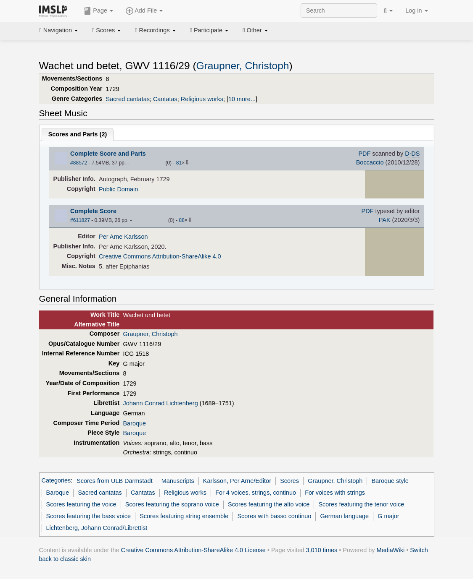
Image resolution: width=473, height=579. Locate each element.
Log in (416, 10)
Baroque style (389, 480)
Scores (106, 30)
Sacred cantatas (128, 99)
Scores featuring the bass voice (88, 516)
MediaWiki (391, 550)
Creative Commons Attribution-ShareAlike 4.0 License (193, 550)
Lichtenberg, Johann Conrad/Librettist (97, 527)
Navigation (59, 30)
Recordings (155, 30)
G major (388, 516)
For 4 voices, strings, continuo (255, 492)
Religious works (202, 99)
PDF (364, 153)
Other (255, 30)
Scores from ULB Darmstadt (115, 480)
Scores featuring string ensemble (184, 516)
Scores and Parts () (77, 134)
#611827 (80, 220)
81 (179, 163)
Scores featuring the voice (81, 504)
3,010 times (322, 550)
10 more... (242, 99)
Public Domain (118, 189)
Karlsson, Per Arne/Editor (237, 480)
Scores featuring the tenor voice (361, 504)
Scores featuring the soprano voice (172, 504)
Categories (56, 480)
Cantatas (165, 99)
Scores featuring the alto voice (268, 504)
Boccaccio (370, 162)
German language (344, 516)
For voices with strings (335, 492)
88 (181, 220)
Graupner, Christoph (242, 65)
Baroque (134, 423)
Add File (144, 11)
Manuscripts (177, 480)
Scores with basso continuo (274, 516)
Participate (209, 30)
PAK (385, 219)
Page (98, 11)
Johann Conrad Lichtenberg (160, 403)
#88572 (78, 163)
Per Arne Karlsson (123, 236)
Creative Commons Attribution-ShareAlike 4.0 (160, 256)
